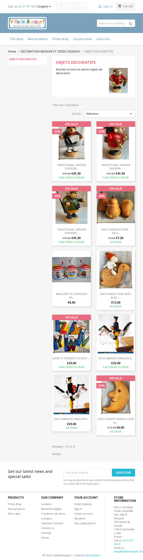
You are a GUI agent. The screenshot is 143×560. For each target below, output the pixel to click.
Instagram (83, 6)
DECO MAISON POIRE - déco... (115, 231)
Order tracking (82, 504)
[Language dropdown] (45, 7)
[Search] (116, 23)
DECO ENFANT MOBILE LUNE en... (115, 420)
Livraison (46, 504)
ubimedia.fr (93, 555)
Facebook (59, 6)
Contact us (47, 528)
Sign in (78, 509)
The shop (16, 39)
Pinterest (75, 6)
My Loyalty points (85, 523)
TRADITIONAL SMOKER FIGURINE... (71, 166)
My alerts (80, 518)
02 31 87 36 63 (28, 6)
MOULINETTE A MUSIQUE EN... (71, 295)
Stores (45, 537)
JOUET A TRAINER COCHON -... (71, 358)
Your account (86, 497)
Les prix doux (82, 39)
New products (38, 39)
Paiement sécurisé (52, 523)
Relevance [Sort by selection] (109, 114)
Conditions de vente (53, 513)
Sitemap (46, 533)
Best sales (14, 513)
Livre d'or (103, 39)
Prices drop (60, 39)
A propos (46, 518)
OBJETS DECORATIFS (23, 59)
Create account (83, 513)
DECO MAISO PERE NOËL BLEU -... (115, 295)
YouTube (67, 6)
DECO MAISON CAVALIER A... (115, 358)
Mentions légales (51, 509)
